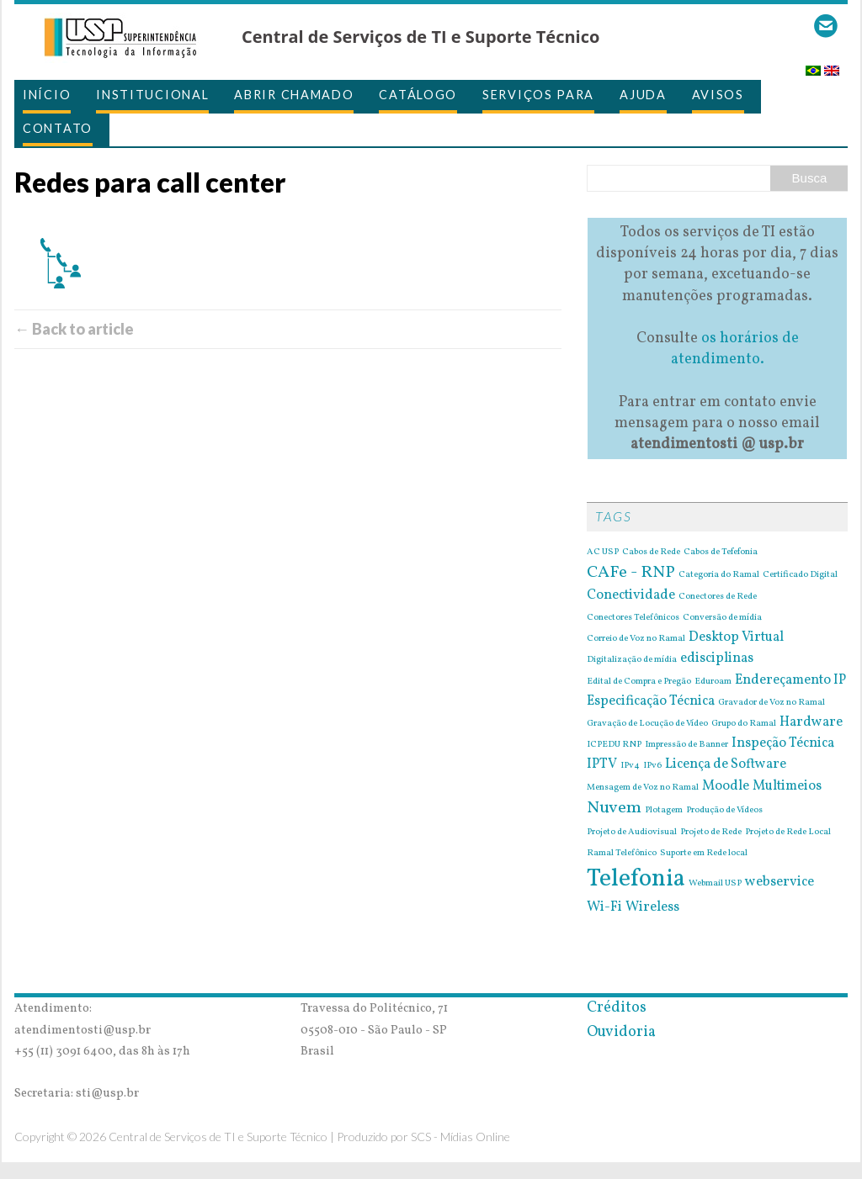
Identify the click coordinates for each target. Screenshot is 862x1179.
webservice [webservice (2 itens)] (779, 882)
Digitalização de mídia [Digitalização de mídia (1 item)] (632, 660)
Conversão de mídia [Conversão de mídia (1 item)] (722, 618)
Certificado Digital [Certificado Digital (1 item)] (800, 575)
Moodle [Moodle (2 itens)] (725, 786)
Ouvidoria (621, 1032)
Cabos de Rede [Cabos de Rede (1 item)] (651, 552)
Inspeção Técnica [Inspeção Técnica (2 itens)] (783, 743)
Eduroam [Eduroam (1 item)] (713, 682)
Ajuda (643, 94)
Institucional (152, 94)
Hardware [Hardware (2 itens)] (811, 722)
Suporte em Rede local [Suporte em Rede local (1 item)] (704, 853)
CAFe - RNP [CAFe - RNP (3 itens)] (631, 572)
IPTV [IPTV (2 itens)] (602, 764)
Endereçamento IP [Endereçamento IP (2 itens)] (790, 680)
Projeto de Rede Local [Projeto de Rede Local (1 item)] (788, 832)
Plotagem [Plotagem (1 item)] (664, 811)
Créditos (616, 1007)
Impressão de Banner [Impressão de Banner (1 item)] (686, 745)
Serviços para (538, 94)
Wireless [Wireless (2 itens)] (652, 907)
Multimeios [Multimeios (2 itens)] (787, 786)
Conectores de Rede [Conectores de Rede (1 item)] (717, 597)
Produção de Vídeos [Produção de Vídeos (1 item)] (724, 811)
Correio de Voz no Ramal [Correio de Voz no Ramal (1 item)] (636, 639)
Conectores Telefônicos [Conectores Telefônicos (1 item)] (633, 618)
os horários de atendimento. (735, 349)
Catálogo (418, 94)
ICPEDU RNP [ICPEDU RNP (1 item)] (614, 745)
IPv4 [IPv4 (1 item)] (630, 766)
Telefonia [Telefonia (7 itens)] (636, 879)
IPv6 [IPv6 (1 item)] (652, 766)
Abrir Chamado (294, 94)
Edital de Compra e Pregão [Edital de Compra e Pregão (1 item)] (639, 682)
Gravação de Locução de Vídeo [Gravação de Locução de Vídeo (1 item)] (647, 724)
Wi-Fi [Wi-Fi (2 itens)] (604, 907)
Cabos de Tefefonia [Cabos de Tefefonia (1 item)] (721, 552)
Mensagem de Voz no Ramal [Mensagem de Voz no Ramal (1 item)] (643, 788)
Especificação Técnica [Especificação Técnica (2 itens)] (651, 701)
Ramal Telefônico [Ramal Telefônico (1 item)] (622, 853)
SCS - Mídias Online (460, 1136)
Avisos (718, 94)
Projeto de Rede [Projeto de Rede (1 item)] (711, 832)
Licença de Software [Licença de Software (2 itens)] (725, 764)
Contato (58, 128)
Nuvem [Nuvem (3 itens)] (614, 808)
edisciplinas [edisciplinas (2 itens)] (716, 658)
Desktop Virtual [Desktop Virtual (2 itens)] (736, 637)
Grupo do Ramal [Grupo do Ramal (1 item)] (743, 724)
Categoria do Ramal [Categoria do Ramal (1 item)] (718, 575)
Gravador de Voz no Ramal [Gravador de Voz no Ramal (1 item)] (771, 703)
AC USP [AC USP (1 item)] (603, 552)
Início (47, 94)
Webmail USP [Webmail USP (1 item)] (715, 884)
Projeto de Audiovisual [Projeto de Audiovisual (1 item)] (632, 832)
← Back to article (74, 329)
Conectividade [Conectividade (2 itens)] (631, 595)
